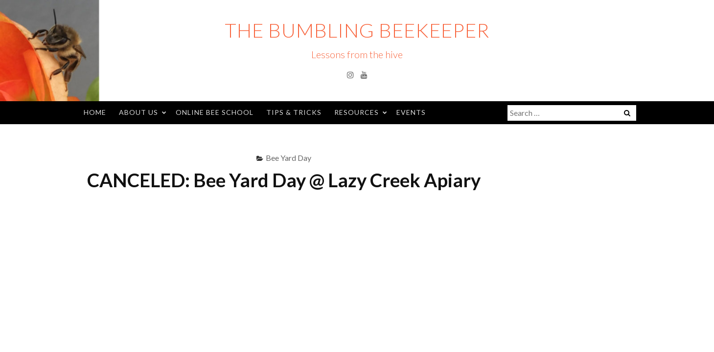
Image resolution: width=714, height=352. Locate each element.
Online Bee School (214, 112)
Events (411, 112)
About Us (138, 112)
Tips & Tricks (294, 112)
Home (95, 112)
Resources (356, 112)
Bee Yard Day (288, 157)
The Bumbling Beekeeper (357, 30)
